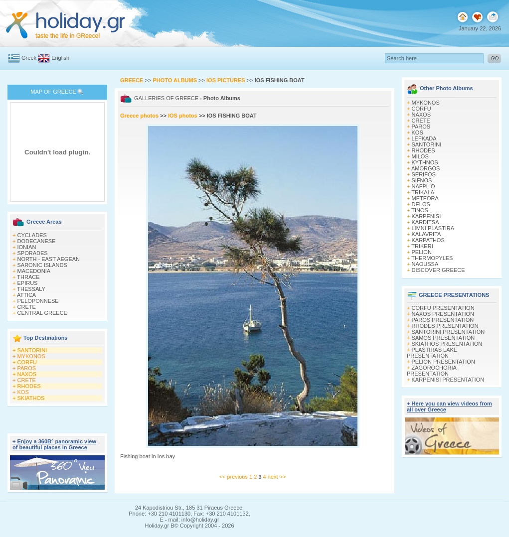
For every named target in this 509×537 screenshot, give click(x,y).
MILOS (420, 156)
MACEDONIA (34, 271)
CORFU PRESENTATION (443, 308)
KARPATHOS (428, 240)
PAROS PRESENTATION (443, 320)
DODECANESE (36, 241)
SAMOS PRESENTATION (443, 338)
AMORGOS (425, 168)
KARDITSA (425, 222)
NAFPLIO (423, 186)
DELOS (421, 204)
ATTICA (26, 295)
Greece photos (140, 116)
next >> (277, 477)
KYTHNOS (425, 162)
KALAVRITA (426, 234)
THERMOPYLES (432, 258)
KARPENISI (426, 216)
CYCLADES (32, 235)
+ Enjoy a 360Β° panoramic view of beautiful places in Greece (54, 444)
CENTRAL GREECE (42, 313)
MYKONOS (31, 356)
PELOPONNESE (38, 301)
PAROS (26, 368)
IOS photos (182, 116)
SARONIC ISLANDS (42, 265)
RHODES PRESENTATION (445, 326)
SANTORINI (32, 350)
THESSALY (31, 289)
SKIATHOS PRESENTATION (447, 344)
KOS (23, 392)
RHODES (29, 386)
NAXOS (27, 374)
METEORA (425, 198)
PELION (422, 252)
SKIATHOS (31, 398)
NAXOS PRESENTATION (443, 314)
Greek (28, 58)
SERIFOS (424, 174)
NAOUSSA (425, 264)
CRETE (26, 307)
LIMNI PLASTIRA (433, 228)
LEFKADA (424, 138)
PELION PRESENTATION (443, 362)
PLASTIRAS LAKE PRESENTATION (432, 353)
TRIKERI (422, 246)
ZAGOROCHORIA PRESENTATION (431, 371)
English (60, 58)
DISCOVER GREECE (438, 270)
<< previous (233, 477)
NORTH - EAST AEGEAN (48, 259)
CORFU (27, 362)
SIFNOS (422, 180)
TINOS (419, 210)
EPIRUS (27, 283)
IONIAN (26, 247)
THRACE (28, 277)
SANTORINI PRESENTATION (448, 332)
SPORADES (32, 253)
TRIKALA (422, 192)
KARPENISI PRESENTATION (448, 380)
